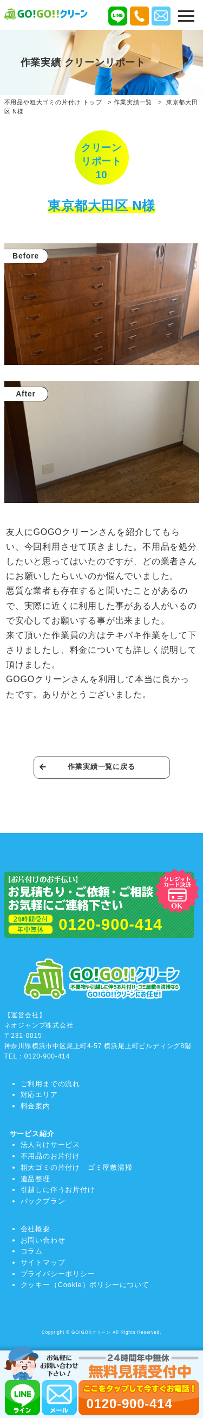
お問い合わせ (43, 1240)
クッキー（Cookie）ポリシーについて (85, 1285)
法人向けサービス (50, 1144)
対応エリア (39, 1095)
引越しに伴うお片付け (58, 1190)
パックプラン (43, 1201)
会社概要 (35, 1229)
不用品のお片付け (50, 1156)
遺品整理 (35, 1179)
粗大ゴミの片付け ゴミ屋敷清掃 (77, 1167)
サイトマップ (43, 1262)
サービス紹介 (32, 1134)
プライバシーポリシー (58, 1274)
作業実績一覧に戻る (101, 766)
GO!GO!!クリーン (91, 1332)
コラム (32, 1251)
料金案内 (35, 1106)
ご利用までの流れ (50, 1084)
